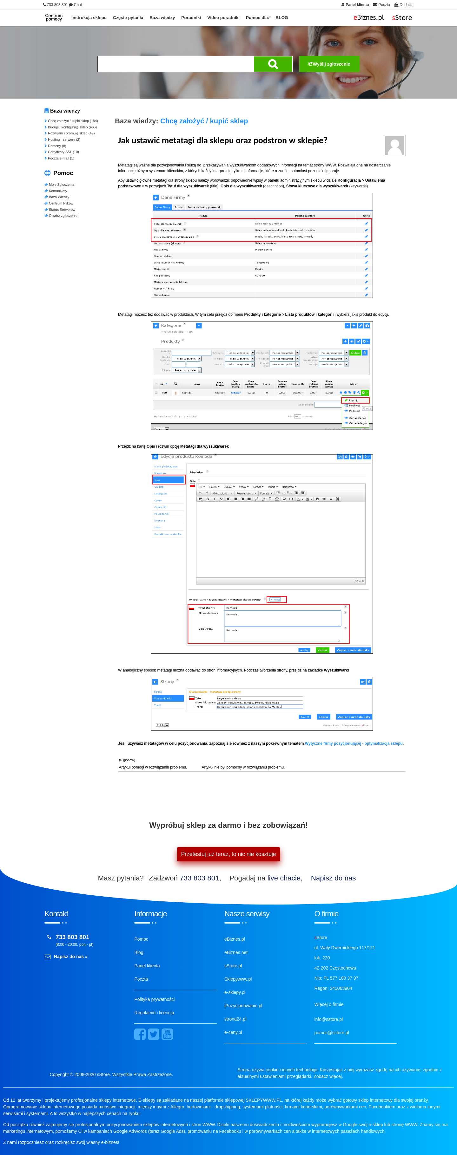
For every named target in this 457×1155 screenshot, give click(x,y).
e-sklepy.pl (234, 992)
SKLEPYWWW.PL (264, 1100)
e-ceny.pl (233, 1032)
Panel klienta (147, 965)
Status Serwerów (59, 209)
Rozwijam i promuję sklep (69, 133)
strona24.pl (235, 1019)
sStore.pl (233, 965)
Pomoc (141, 939)
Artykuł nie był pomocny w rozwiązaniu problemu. (243, 767)
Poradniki (191, 17)
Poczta (141, 979)
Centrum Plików (58, 203)
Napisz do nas (333, 878)
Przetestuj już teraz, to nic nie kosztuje (228, 854)
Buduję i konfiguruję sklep (70, 127)
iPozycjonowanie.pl (243, 1005)
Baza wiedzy (162, 17)
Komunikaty (55, 191)
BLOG (281, 17)
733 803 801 (199, 878)
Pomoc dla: (257, 17)
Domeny (55, 146)
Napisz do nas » (71, 956)
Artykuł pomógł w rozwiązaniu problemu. (153, 767)
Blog (138, 952)
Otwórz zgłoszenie (60, 215)
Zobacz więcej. (328, 1076)
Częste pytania (128, 17)
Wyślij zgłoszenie (329, 64)
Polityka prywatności (154, 999)
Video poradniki (223, 17)
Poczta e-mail (59, 158)
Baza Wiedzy (56, 197)
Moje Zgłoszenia (59, 184)
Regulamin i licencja (154, 1012)
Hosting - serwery (62, 139)
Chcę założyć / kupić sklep (71, 121)
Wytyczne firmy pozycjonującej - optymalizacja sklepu (354, 743)
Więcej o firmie (328, 1004)
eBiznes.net (236, 952)
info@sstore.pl (328, 1019)
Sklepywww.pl (238, 979)
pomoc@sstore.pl (331, 1032)
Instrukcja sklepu (89, 17)
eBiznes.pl (234, 939)
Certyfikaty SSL (61, 152)
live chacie (284, 878)
